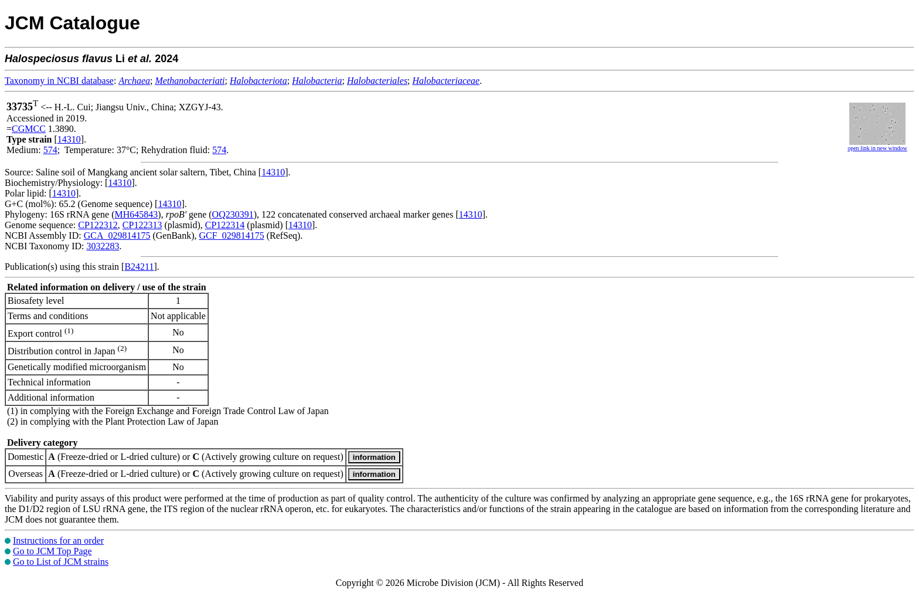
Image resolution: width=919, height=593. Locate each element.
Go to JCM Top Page (52, 551)
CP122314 (225, 225)
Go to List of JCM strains (60, 562)
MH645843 (136, 214)
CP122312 (98, 225)
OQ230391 (233, 214)
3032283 (102, 246)
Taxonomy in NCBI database (59, 81)
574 (50, 150)
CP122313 (142, 225)
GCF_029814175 (231, 235)
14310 (69, 139)
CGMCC (29, 129)
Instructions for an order (58, 540)
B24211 (139, 267)
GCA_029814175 (117, 235)
